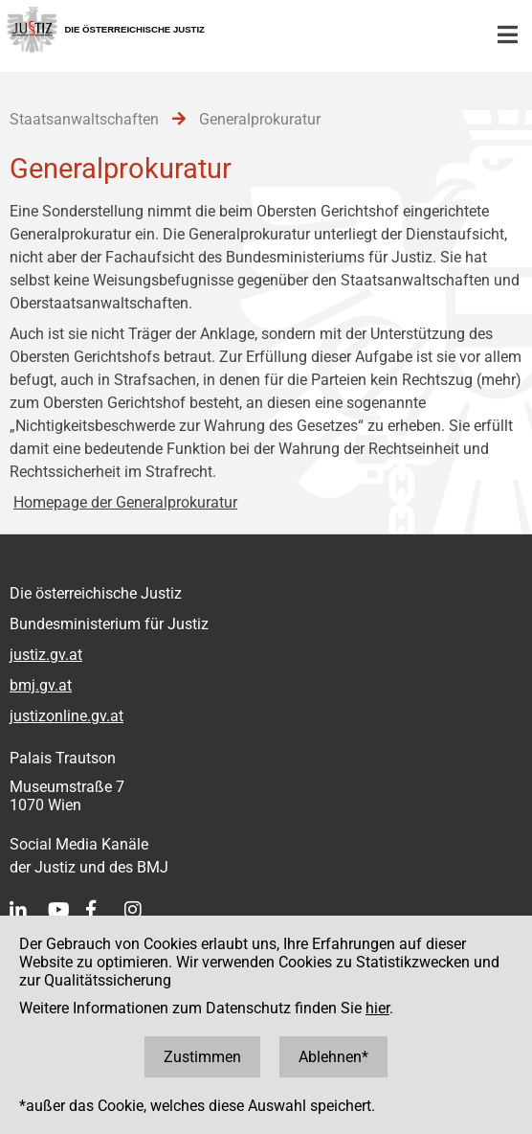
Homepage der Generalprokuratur (125, 502)
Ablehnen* (333, 1057)
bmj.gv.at (41, 685)
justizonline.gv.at (66, 716)
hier (377, 1008)
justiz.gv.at (46, 655)
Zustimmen (202, 1057)
